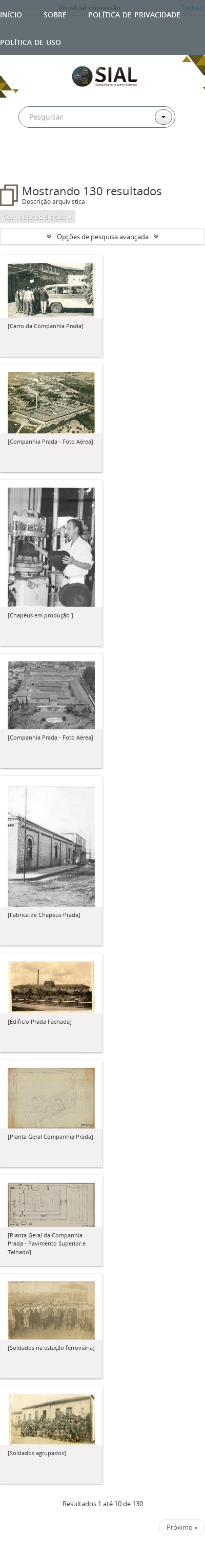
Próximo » (182, 1527)
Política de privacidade (134, 13)
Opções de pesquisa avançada (103, 236)
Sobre (55, 13)
